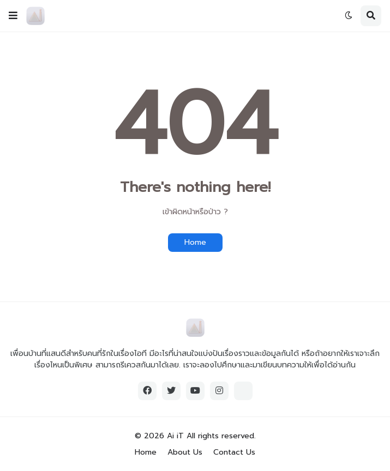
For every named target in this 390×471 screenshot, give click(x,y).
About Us (184, 452)
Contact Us (234, 452)
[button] (13, 16)
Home (195, 242)
